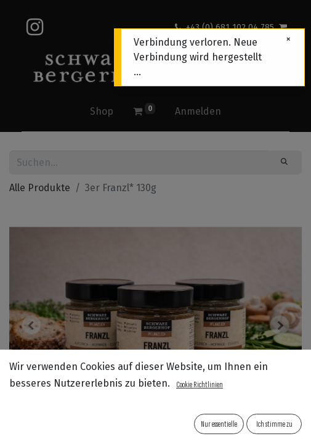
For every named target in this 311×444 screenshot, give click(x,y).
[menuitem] (101, 111)
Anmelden (198, 111)
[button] (31, 325)
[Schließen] (288, 40)
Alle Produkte (39, 188)
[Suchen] (284, 162)
